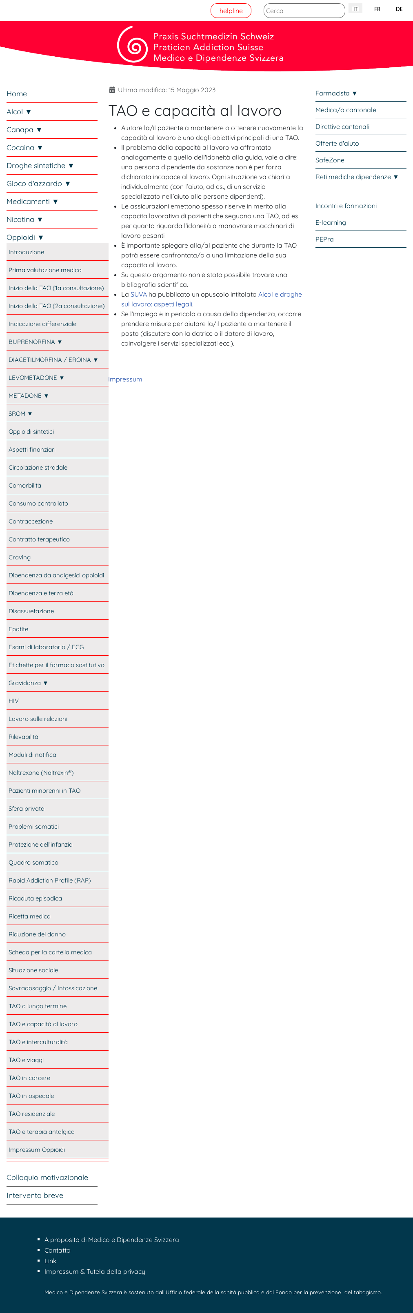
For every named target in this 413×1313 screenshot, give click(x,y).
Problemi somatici (34, 826)
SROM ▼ (21, 413)
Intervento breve (35, 1195)
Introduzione (26, 252)
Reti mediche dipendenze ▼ (357, 177)
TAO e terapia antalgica (42, 1132)
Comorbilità (25, 485)
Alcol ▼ (19, 111)
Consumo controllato (38, 503)
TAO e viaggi (26, 1060)
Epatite (18, 629)
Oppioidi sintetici (31, 431)
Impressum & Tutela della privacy (94, 1271)
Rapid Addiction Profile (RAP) (50, 880)
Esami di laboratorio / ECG (46, 647)
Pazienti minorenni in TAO (44, 790)
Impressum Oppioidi (37, 1149)
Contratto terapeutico (39, 539)
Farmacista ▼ (336, 93)
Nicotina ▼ (25, 219)
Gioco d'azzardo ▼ (39, 183)
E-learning (330, 222)
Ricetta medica (30, 916)
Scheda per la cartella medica (50, 952)
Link (50, 1261)
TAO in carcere (29, 1078)
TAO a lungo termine (38, 1006)
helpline (231, 11)
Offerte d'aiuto (337, 143)
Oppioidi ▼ (25, 237)
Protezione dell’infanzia (41, 844)
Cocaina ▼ (25, 147)
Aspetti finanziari (32, 449)
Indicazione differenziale (42, 324)
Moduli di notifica (32, 755)
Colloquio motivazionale (47, 1177)
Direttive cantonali (342, 126)
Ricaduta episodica (35, 898)
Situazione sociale (33, 970)
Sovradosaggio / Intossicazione (53, 988)
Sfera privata (26, 808)
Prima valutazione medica (45, 270)
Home (17, 93)
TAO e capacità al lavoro (43, 1024)
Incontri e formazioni (346, 206)
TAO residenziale (32, 1114)
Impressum (125, 379)
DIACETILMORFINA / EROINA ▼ (54, 360)
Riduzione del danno (37, 934)
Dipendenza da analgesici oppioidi (56, 575)
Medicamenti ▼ (33, 201)
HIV (14, 701)
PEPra (324, 239)
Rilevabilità (23, 737)
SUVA (139, 294)
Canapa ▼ (25, 129)
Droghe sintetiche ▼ (41, 165)
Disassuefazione (31, 611)
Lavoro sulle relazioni (38, 719)
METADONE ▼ (29, 395)
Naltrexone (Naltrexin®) (41, 772)
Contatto (57, 1250)
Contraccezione (31, 521)
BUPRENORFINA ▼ (36, 342)
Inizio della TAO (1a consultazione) (56, 288)
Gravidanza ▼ (29, 683)
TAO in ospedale (31, 1096)
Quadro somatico (33, 862)
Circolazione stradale (38, 467)
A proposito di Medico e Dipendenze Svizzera (111, 1239)
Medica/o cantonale (345, 110)
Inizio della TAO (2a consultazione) (57, 306)
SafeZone (329, 160)
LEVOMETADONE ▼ (37, 377)
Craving (20, 557)
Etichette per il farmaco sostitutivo (56, 665)
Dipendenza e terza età (41, 593)
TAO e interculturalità (38, 1042)
